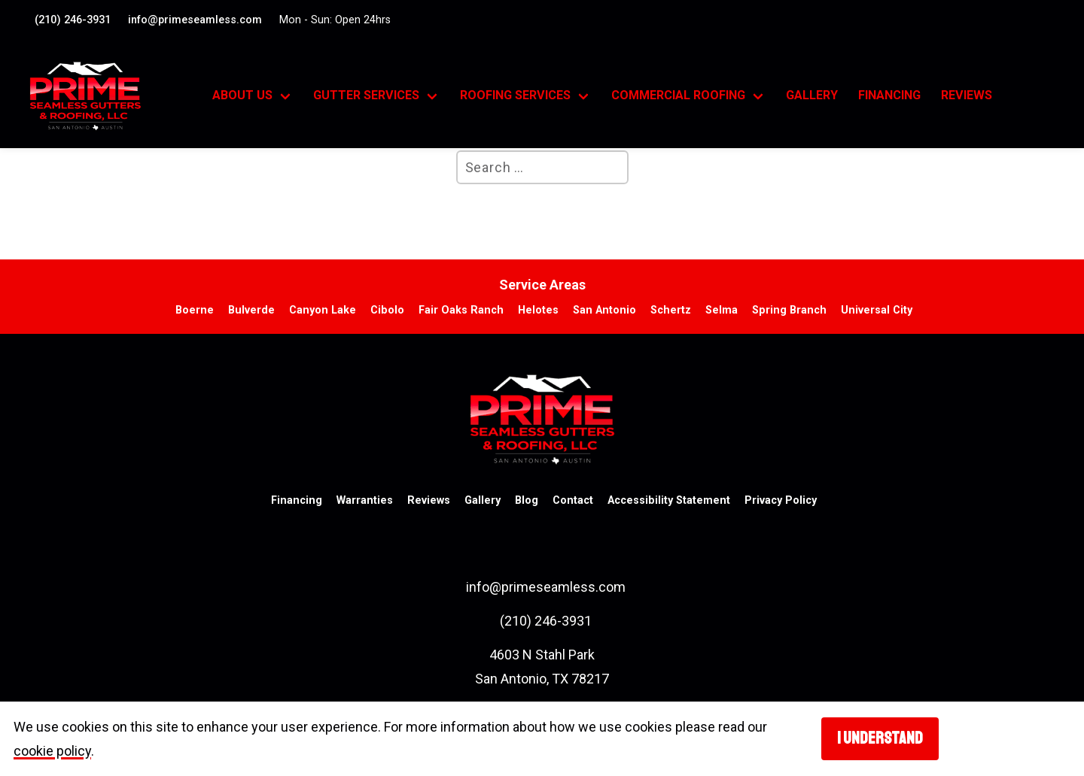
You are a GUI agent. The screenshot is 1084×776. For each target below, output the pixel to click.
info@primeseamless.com (195, 20)
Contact (573, 500)
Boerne (194, 310)
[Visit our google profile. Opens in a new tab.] (1053, 18)
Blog (526, 500)
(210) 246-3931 (73, 20)
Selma (721, 310)
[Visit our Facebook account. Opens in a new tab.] (1042, 18)
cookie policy (52, 751)
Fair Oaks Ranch (461, 310)
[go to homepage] (104, 96)
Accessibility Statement (668, 500)
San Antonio (604, 310)
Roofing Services (515, 95)
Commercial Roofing (678, 95)
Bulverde (251, 310)
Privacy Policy (780, 500)
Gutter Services (366, 95)
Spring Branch (789, 310)
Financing (889, 95)
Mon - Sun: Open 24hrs (335, 20)
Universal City (876, 310)
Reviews (966, 95)
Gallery (812, 95)
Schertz (670, 310)
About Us (242, 95)
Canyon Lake (322, 310)
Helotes (538, 310)
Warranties (364, 500)
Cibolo (387, 310)
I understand (880, 738)
